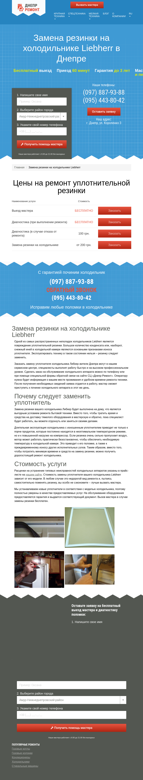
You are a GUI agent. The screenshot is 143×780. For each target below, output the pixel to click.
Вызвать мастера (87, 4)
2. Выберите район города (35, 109)
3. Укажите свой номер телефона (40, 124)
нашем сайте (34, 474)
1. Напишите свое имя (32, 94)
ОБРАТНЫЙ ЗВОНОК (71, 289)
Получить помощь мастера (41, 143)
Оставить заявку (103, 111)
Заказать (114, 210)
